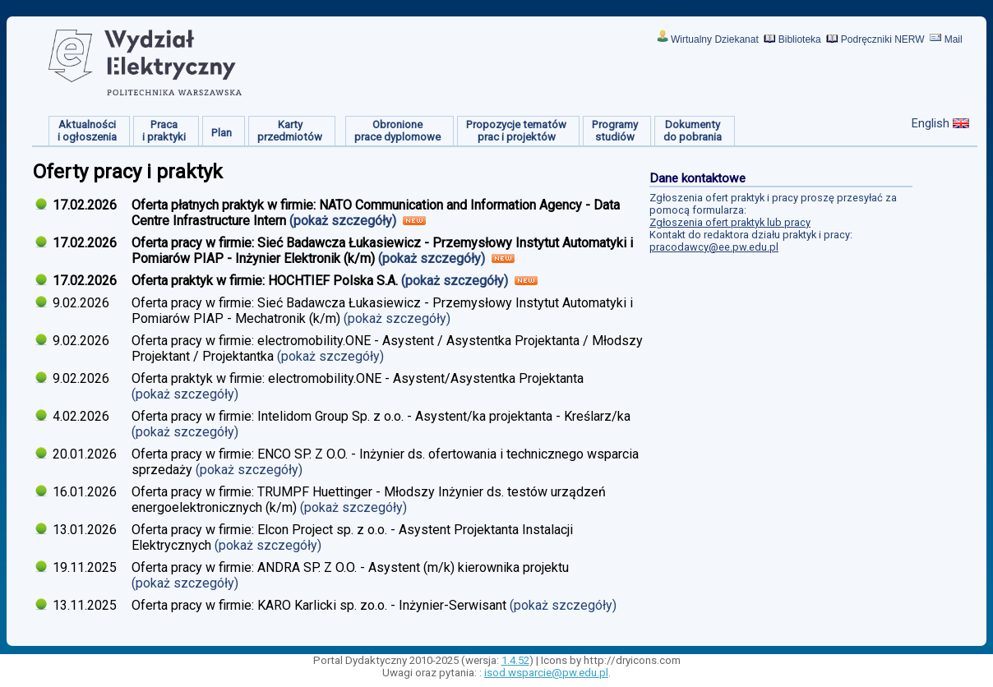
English (930, 123)
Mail (954, 39)
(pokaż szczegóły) (344, 220)
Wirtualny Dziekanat (715, 39)
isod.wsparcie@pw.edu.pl (546, 672)
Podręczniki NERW (883, 39)
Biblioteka (799, 39)
